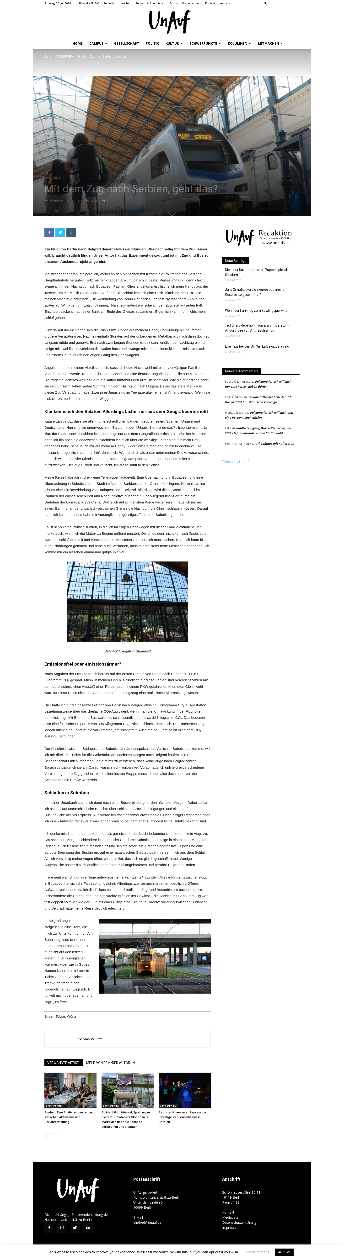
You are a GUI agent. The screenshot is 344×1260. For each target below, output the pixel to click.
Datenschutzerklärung (239, 1222)
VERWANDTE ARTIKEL (64, 1063)
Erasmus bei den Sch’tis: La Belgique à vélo (257, 346)
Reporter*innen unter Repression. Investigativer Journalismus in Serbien (183, 1117)
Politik (152, 43)
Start (47, 56)
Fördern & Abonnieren (150, 3)
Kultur (174, 43)
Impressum (227, 3)
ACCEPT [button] (284, 1252)
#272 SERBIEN (64, 56)
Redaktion (109, 3)
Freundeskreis (191, 3)
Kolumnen (239, 43)
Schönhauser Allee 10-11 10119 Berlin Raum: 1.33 (241, 1197)
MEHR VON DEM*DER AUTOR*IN (110, 1063)
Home (78, 43)
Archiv (174, 3)
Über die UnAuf (89, 3)
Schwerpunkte (205, 43)
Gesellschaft (126, 43)
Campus (98, 43)
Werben (126, 3)
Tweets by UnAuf (235, 461)
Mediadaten (231, 1217)
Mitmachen (270, 43)
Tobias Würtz (60, 200)
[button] (265, 3)
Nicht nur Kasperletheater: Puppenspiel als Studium (257, 272)
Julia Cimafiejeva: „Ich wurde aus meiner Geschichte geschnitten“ (255, 292)
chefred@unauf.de (147, 1222)
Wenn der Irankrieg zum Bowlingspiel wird (256, 310)
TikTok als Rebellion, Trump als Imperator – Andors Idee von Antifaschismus (257, 327)
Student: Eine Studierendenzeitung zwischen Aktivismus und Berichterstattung (69, 1117)
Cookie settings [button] (257, 1252)
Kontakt (210, 3)
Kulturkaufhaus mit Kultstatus (272, 443)
